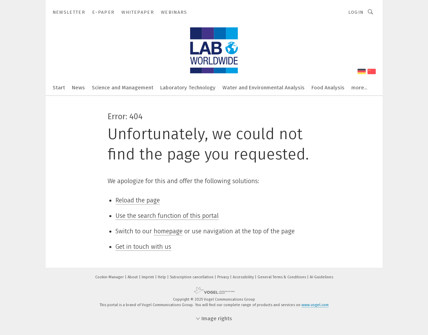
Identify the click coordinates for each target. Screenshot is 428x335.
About (133, 277)
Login (356, 12)
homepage (168, 231)
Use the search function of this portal (167, 216)
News (78, 88)
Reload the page (138, 200)
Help (162, 277)
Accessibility (244, 277)
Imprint (148, 277)
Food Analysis (327, 88)
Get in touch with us (143, 246)
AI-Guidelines (321, 277)
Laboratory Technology (188, 88)
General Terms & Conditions (282, 277)
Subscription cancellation (192, 277)
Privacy (223, 277)
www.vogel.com (315, 305)
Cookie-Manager (110, 277)
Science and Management (122, 88)
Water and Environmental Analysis (263, 88)
